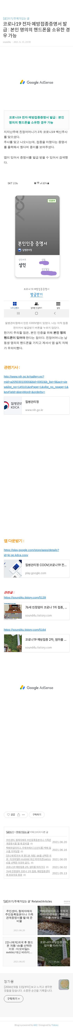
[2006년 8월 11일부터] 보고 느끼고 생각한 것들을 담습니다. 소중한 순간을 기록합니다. (28, 988)
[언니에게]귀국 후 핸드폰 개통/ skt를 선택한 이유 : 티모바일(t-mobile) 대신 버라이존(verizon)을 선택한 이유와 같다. (28, 859)
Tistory (54, 1025)
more (67, 901)
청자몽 (9, 982)
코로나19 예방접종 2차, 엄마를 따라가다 (25, 867)
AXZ (35, 1025)
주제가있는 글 (22, 832)
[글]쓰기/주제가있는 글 (16, 18)
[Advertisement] (36, 82)
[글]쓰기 (10, 832)
